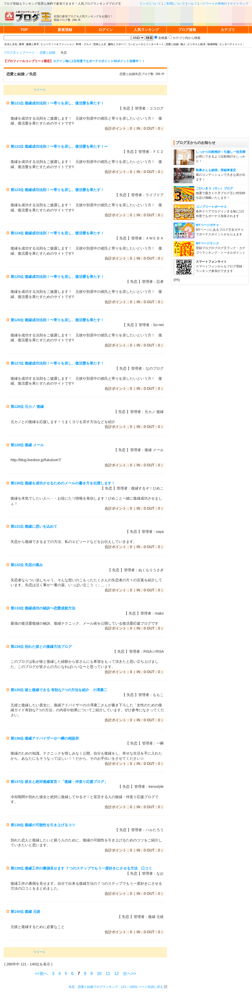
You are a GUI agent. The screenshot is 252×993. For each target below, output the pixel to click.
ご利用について (174, 3)
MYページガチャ (207, 225)
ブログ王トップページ (19, 52)
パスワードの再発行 (213, 3)
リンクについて (150, 3)
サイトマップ (239, 3)
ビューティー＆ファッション (57, 44)
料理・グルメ (83, 44)
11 (108, 973)
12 (116, 973)
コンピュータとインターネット (146, 44)
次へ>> (129, 973)
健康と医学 (32, 44)
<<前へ (41, 973)
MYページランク (207, 243)
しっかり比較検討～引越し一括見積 (220, 152)
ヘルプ (192, 3)
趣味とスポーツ (117, 44)
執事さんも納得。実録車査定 (216, 170)
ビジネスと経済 (196, 44)
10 (99, 973)
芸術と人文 (99, 44)
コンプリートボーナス (211, 207)
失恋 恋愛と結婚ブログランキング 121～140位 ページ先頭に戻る (116, 987)
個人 (183, 44)
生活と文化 (10, 44)
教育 (21, 44)
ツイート (39, 90)
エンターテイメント (230, 44)
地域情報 (212, 44)
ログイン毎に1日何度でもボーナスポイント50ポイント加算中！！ (99, 61)
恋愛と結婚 (172, 44)
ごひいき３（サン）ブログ (214, 188)
